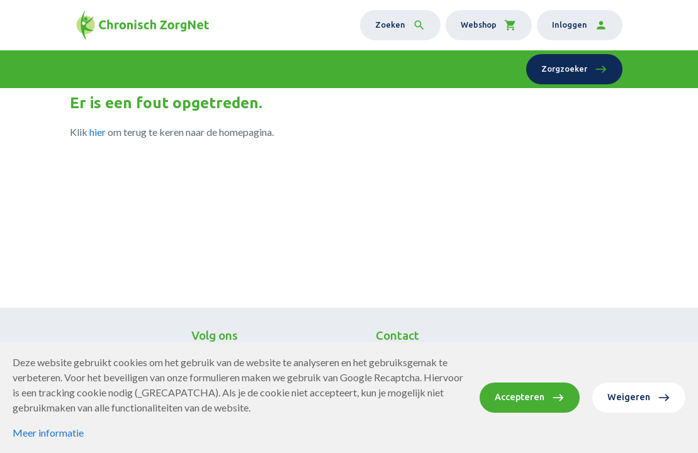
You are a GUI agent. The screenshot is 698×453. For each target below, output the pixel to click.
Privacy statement (277, 424)
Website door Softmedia (380, 424)
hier (97, 131)
